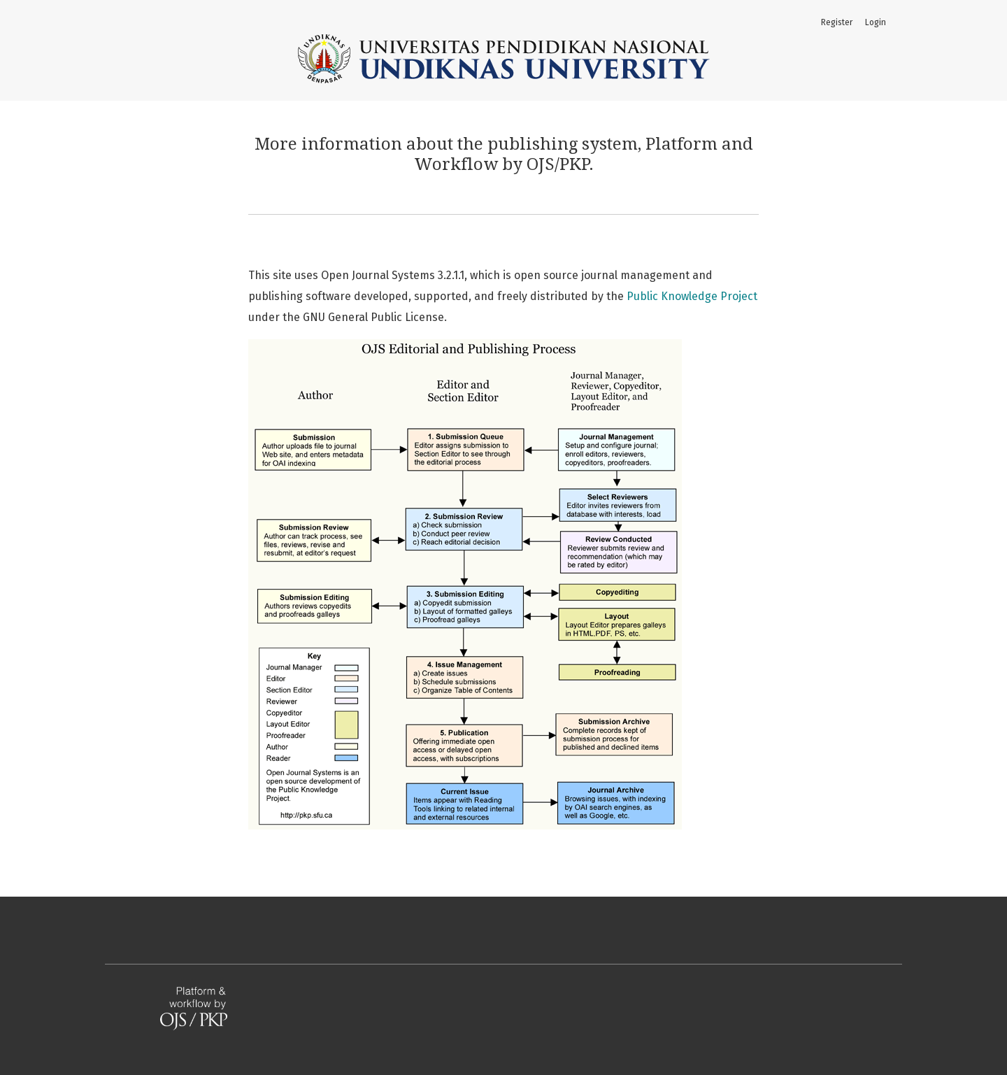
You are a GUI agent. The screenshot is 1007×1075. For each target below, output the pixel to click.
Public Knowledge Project (692, 296)
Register (836, 22)
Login (875, 22)
